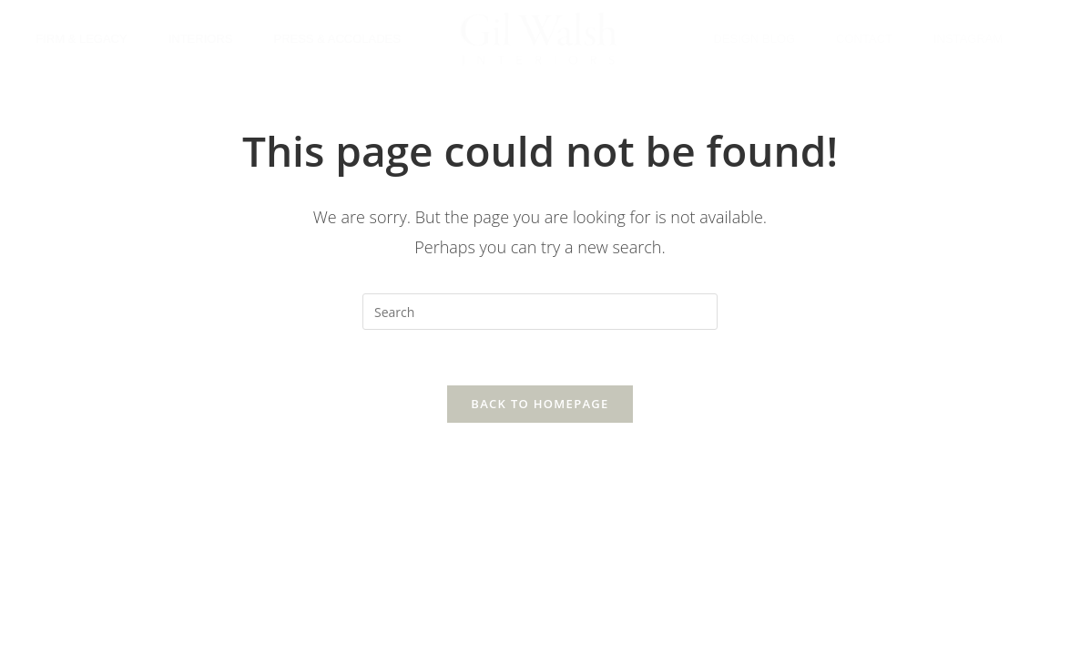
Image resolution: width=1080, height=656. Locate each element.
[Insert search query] (540, 311)
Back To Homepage (539, 403)
